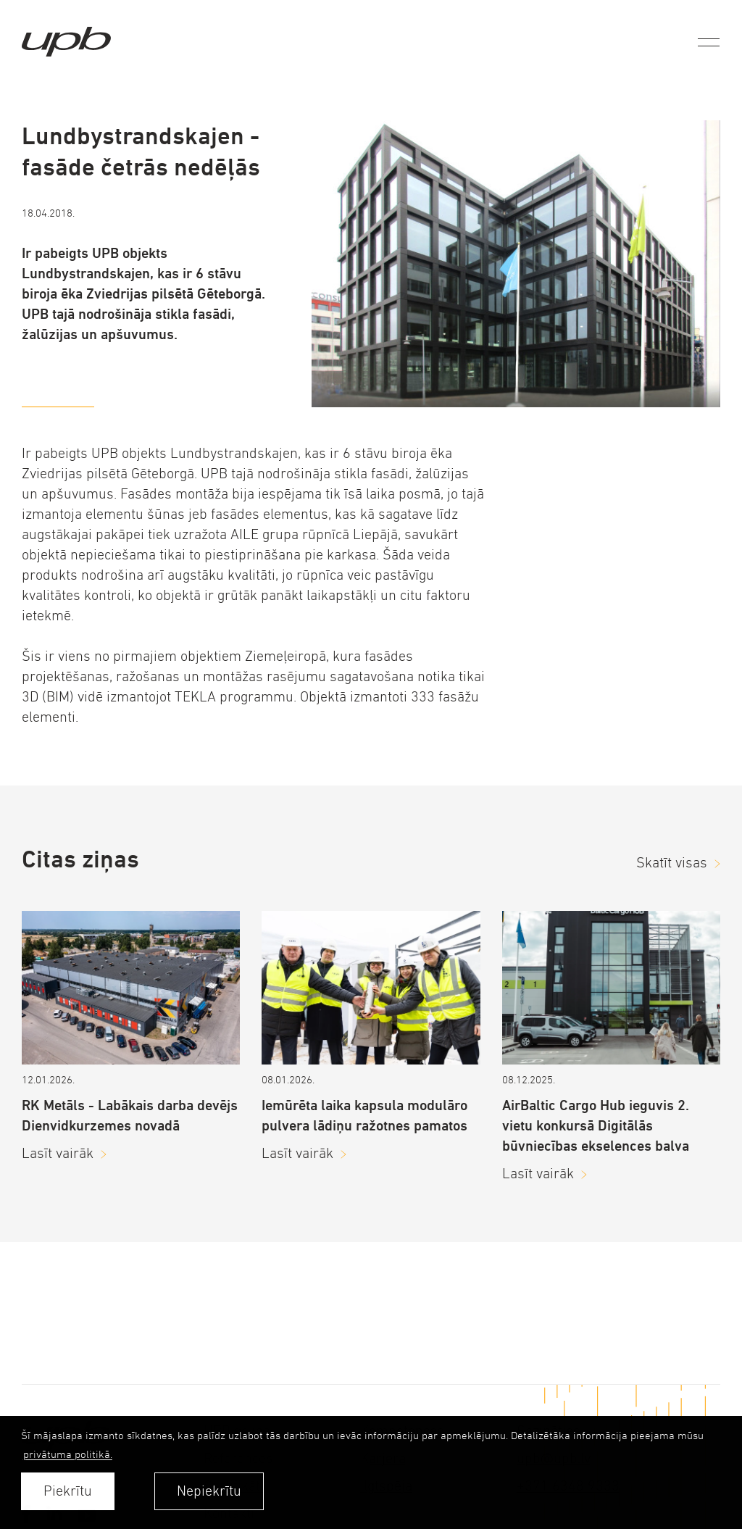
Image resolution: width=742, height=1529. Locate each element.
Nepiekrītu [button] (209, 1491)
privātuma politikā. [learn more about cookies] (67, 1454)
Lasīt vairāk (57, 1153)
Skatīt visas (671, 862)
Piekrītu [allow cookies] (67, 1491)
